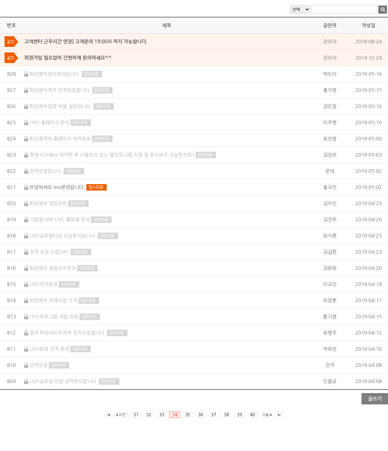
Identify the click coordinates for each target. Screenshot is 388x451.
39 (239, 414)
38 (226, 414)
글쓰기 (375, 398)
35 (187, 414)
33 (161, 414)
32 (148, 414)
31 (135, 414)
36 (200, 414)
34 (174, 414)
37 (213, 414)
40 (252, 414)
